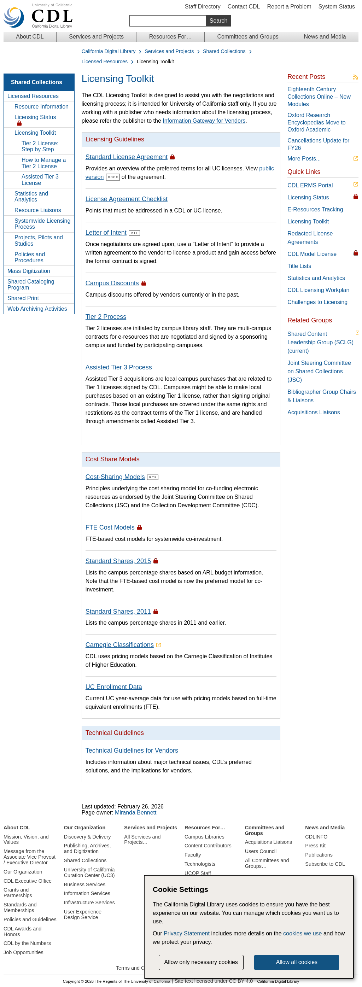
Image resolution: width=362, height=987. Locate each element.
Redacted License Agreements (310, 237)
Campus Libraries (204, 836)
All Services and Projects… (142, 839)
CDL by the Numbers (27, 943)
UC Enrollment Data (114, 686)
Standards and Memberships (20, 907)
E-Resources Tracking (315, 209)
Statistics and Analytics (31, 197)
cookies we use (302, 933)
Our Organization (23, 871)
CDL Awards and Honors (22, 930)
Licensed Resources (105, 61)
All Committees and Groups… (267, 863)
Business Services (85, 884)
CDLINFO (316, 836)
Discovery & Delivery (87, 836)
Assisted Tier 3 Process (119, 366)
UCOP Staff (198, 873)
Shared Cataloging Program (30, 285)
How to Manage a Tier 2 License (44, 163)
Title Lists (299, 266)
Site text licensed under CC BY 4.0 (214, 980)
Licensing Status (35, 117)
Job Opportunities (23, 952)
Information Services (87, 893)
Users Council (261, 851)
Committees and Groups (247, 37)
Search (219, 21)
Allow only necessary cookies (201, 962)
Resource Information (41, 107)
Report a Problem (289, 7)
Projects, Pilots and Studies (38, 240)
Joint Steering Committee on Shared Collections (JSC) (319, 371)
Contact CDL (244, 7)
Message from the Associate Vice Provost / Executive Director (30, 856)
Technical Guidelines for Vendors (132, 749)
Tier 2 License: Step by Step (40, 146)
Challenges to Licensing (317, 302)
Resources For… (170, 37)
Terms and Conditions (140, 967)
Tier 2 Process (106, 316)
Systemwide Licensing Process (42, 224)
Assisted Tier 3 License (40, 180)
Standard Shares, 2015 (118, 560)
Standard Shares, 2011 (118, 610)
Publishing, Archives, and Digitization (87, 848)
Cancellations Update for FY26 (318, 144)
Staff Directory (203, 7)
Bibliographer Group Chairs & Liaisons (321, 396)
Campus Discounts (112, 283)
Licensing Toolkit (35, 133)
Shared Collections (224, 51)
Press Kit (315, 845)
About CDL (29, 37)
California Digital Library (109, 51)
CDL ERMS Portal (310, 185)
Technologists (200, 863)
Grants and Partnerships (18, 892)
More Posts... (304, 159)
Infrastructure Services (89, 902)
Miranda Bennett (135, 812)
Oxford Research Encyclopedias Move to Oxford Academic (316, 122)
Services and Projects (96, 37)
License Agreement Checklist (127, 199)
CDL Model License (312, 254)
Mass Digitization (28, 271)
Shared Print (23, 298)
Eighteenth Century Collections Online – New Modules (319, 96)
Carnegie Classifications (120, 644)
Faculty (193, 854)
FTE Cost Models (110, 527)
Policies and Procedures (29, 257)
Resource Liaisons (37, 210)
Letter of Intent (106, 232)
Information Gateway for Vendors (204, 121)
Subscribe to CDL (325, 863)
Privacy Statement (187, 933)
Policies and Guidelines (30, 919)
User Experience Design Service (82, 914)
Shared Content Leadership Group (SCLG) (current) (320, 342)
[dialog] (249, 927)
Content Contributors (208, 845)
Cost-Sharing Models (115, 476)
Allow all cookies (296, 962)
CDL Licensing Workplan (318, 290)
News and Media (325, 37)
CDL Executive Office (28, 880)
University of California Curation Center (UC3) (89, 872)
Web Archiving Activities (37, 309)
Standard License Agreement (127, 156)
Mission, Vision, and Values (26, 839)
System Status (337, 7)
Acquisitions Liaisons (313, 412)
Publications (319, 854)
